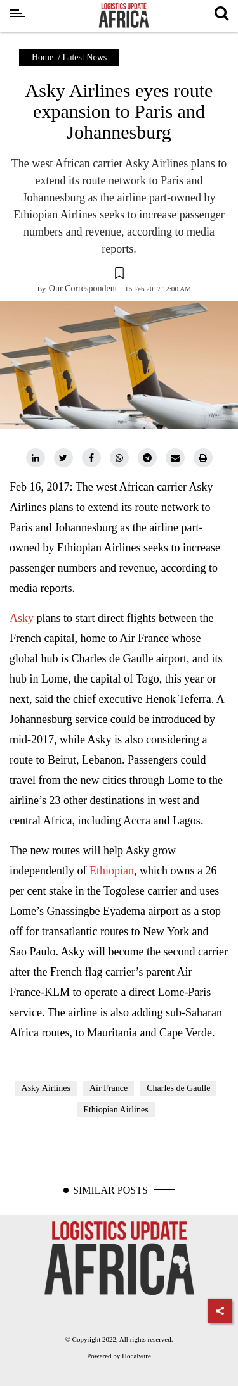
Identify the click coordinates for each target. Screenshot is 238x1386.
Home (42, 57)
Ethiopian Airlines (115, 1109)
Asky (23, 618)
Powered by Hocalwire (119, 1355)
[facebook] (91, 457)
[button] (119, 274)
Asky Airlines (46, 1088)
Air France (108, 1088)
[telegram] (147, 457)
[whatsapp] (119, 457)
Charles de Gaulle (178, 1088)
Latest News (85, 57)
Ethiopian (111, 870)
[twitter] (63, 457)
